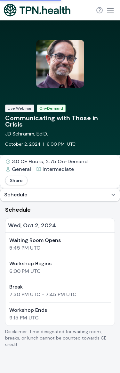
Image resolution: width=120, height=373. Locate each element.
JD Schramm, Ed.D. (26, 133)
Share (16, 180)
